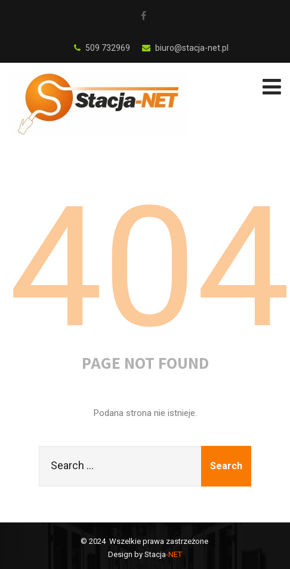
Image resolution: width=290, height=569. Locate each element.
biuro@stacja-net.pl (185, 48)
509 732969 (102, 48)
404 (149, 268)
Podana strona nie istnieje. (145, 413)
